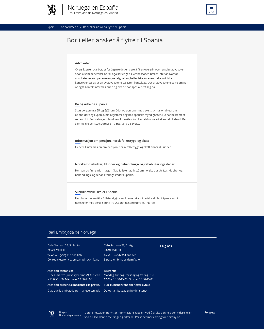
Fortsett (210, 312)
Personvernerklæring (148, 317)
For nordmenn (69, 27)
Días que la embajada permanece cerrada (73, 290)
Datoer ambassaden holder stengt (125, 290)
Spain (51, 27)
